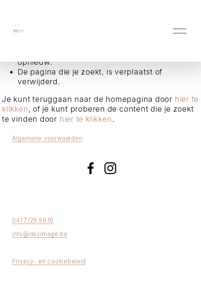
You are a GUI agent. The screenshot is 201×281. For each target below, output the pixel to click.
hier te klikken (85, 119)
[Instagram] (110, 168)
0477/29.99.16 (33, 220)
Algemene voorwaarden (47, 138)
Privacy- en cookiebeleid (49, 261)
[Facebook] (90, 168)
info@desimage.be (39, 234)
